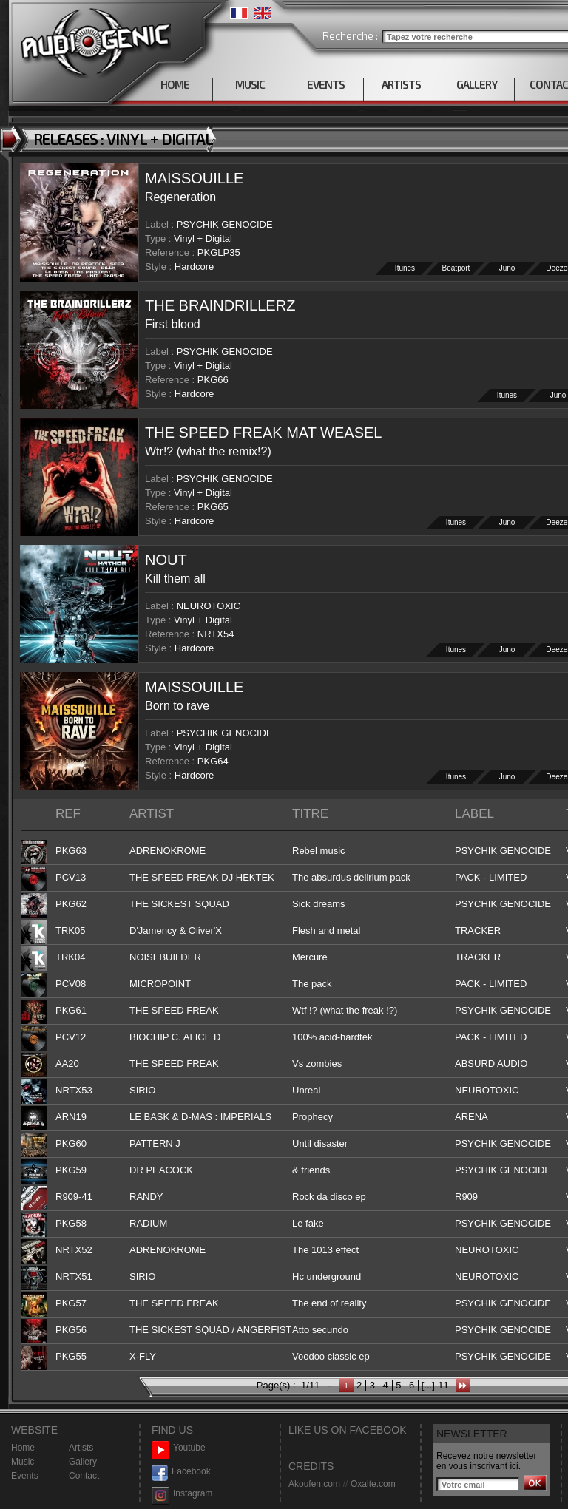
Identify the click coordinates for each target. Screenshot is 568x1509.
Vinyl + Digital (203, 238)
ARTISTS (401, 84)
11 (443, 1385)
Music (22, 1462)
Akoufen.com (314, 1484)
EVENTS (326, 84)
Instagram (182, 1494)
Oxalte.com (373, 1484)
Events (24, 1476)
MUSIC (250, 84)
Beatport (456, 268)
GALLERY (476, 84)
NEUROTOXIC (208, 605)
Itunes (405, 268)
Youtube (179, 1448)
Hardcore (194, 266)
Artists (81, 1447)
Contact (84, 1476)
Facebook (181, 1472)
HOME (174, 84)
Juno (507, 268)
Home (23, 1447)
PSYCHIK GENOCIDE (225, 224)
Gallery (83, 1462)
